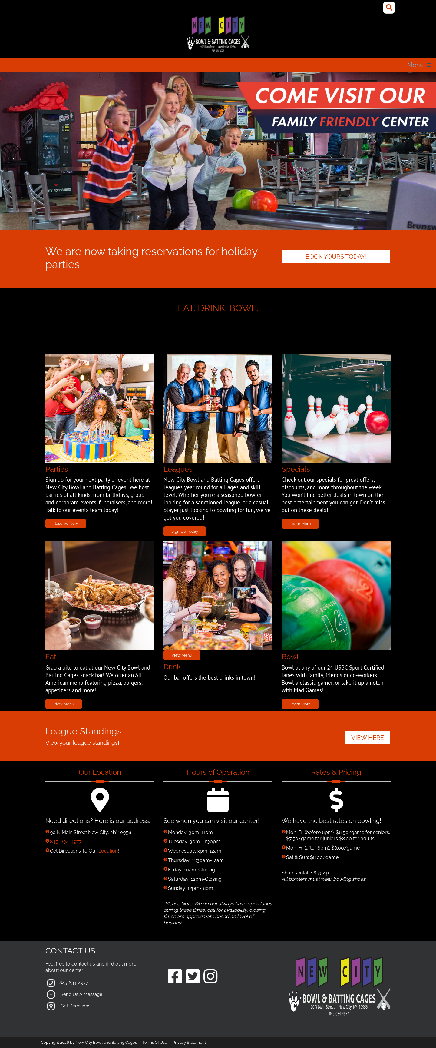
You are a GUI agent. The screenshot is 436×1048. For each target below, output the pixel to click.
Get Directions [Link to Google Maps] (75, 1006)
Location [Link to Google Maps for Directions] (108, 851)
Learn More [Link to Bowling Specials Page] (300, 704)
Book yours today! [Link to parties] (336, 256)
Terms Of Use (154, 1042)
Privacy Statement (189, 1042)
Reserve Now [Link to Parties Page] (65, 523)
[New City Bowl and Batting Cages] (218, 34)
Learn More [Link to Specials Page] (300, 523)
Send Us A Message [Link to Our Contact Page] (81, 994)
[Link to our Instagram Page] (210, 977)
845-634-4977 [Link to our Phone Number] (66, 841)
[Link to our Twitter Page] (193, 977)
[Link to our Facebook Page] (175, 977)
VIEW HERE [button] (367, 737)
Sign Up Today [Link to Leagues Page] (184, 531)
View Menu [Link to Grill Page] (63, 704)
